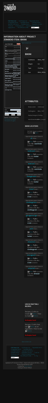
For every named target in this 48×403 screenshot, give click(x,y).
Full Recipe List (23, 21)
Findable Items (25, 24)
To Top (36, 356)
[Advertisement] (34, 86)
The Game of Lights (10, 121)
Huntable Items (25, 22)
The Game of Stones (10, 119)
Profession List (19, 26)
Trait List (10, 26)
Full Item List (12, 21)
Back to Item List (26, 43)
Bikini (37, 133)
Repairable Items (34, 21)
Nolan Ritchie (28, 366)
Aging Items (11, 27)
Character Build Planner (32, 26)
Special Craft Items (13, 24)
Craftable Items (36, 22)
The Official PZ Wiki (22, 27)
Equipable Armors (37, 24)
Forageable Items (13, 22)
